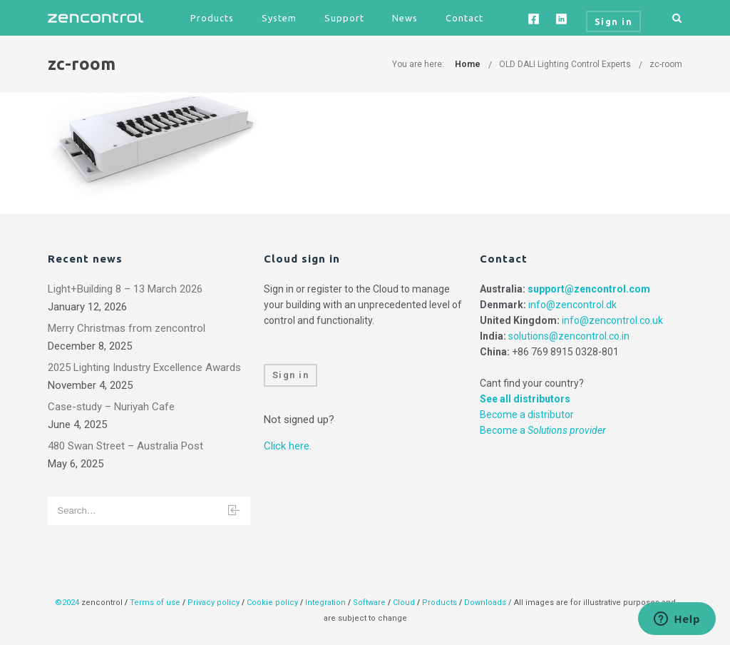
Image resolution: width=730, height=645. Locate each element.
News (405, 18)
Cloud (405, 602)
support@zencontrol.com (589, 289)
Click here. (288, 446)
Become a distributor (527, 414)
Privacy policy (213, 602)
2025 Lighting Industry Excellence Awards (144, 367)
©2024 (67, 602)
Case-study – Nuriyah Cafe (111, 406)
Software (369, 602)
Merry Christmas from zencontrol (126, 328)
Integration (325, 602)
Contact (464, 18)
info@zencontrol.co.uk (612, 320)
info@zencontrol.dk (572, 304)
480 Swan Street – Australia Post (125, 446)
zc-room (665, 64)
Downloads (485, 602)
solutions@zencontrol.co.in (568, 336)
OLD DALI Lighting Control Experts (565, 64)
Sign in (290, 375)
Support (344, 18)
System (279, 18)
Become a (543, 430)
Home (467, 64)
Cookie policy (272, 602)
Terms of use (155, 602)
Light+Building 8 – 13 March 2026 (125, 289)
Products (212, 18)
